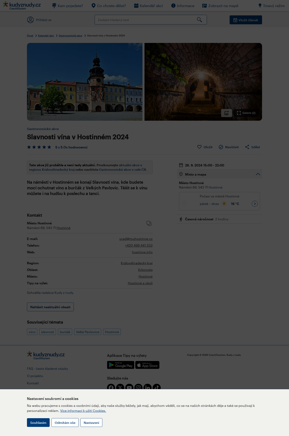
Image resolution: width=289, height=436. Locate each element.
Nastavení (91, 422)
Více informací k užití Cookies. (83, 411)
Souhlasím (38, 422)
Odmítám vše (65, 422)
